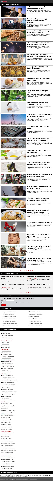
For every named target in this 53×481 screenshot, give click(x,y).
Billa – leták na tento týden (6, 422)
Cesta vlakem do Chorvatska (6, 447)
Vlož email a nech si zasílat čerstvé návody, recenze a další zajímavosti (18, 298)
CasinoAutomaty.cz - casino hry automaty (35, 318)
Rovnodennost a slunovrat (6, 440)
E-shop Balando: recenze (6, 347)
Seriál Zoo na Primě (5, 370)
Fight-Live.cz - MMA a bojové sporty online (9, 316)
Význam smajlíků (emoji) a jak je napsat (8, 384)
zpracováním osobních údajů (12, 302)
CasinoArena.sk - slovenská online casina (35, 323)
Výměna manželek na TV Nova (7, 361)
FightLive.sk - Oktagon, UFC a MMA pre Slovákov (10, 325)
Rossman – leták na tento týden (7, 429)
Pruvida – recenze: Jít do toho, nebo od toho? (38, 284)
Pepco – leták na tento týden (6, 424)
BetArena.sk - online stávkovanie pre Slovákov (10, 323)
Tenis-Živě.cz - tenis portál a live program (9, 321)
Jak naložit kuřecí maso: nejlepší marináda (8, 412)
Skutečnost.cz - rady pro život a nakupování (9, 311)
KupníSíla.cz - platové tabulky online (34, 311)
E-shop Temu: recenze (5, 342)
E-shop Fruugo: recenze (6, 345)
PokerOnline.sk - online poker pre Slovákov (35, 325)
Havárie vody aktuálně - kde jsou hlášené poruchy (10, 380)
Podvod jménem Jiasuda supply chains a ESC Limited (12, 277)
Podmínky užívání (12, 479)
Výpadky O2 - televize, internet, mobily (8, 382)
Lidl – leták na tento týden (6, 417)
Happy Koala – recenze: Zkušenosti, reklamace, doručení (13, 285)
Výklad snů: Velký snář (5, 436)
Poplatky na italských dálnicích (7, 396)
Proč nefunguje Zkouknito (6, 464)
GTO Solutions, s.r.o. (33, 479)
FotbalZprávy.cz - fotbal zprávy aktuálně (9, 318)
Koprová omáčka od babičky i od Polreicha (8, 410)
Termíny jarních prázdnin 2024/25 (7, 338)
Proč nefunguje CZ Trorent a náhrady (8, 466)
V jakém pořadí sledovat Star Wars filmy (8, 366)
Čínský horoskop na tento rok (6, 438)
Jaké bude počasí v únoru (6, 333)
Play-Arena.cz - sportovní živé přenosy (35, 321)
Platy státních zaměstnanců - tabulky (8, 356)
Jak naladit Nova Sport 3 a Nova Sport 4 (8, 443)
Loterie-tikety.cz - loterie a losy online (34, 316)
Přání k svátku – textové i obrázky (7, 452)
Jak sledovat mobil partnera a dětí (7, 375)
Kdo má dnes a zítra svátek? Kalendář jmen (9, 450)
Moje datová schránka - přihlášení (7, 389)
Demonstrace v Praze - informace (7, 352)
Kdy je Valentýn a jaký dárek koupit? (39, 222)
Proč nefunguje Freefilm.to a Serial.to (8, 463)
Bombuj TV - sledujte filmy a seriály (7, 459)
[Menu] (51, 1)
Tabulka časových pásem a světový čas (8, 377)
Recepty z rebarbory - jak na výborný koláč (8, 405)
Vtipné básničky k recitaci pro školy (7, 454)
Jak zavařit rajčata (5, 408)
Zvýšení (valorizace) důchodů (6, 354)
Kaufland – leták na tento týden (7, 419)
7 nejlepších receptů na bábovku (7, 403)
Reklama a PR (2, 479)
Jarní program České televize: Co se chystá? (38, 276)
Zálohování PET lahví (5, 398)
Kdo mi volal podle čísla (6, 387)
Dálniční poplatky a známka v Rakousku (8, 394)
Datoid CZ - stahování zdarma (7, 468)
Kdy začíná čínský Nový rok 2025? (7, 335)
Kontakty (7, 479)
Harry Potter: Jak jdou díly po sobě (7, 368)
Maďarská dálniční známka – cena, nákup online (9, 391)
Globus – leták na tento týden (6, 426)
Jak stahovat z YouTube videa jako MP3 (8, 461)
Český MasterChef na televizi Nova (7, 363)
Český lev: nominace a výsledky (7, 337)
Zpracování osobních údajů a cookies (22, 479)
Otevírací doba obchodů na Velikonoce (8, 415)
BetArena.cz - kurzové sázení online (8, 314)
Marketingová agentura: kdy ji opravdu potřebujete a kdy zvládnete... (37, 20)
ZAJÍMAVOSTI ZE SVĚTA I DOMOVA (13, 4)
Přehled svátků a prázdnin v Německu (8, 433)
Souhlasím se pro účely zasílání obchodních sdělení (16, 302)
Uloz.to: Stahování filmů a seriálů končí (8, 457)
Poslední (32, 270)
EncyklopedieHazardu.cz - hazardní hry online (36, 314)
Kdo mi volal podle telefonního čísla (7, 445)
